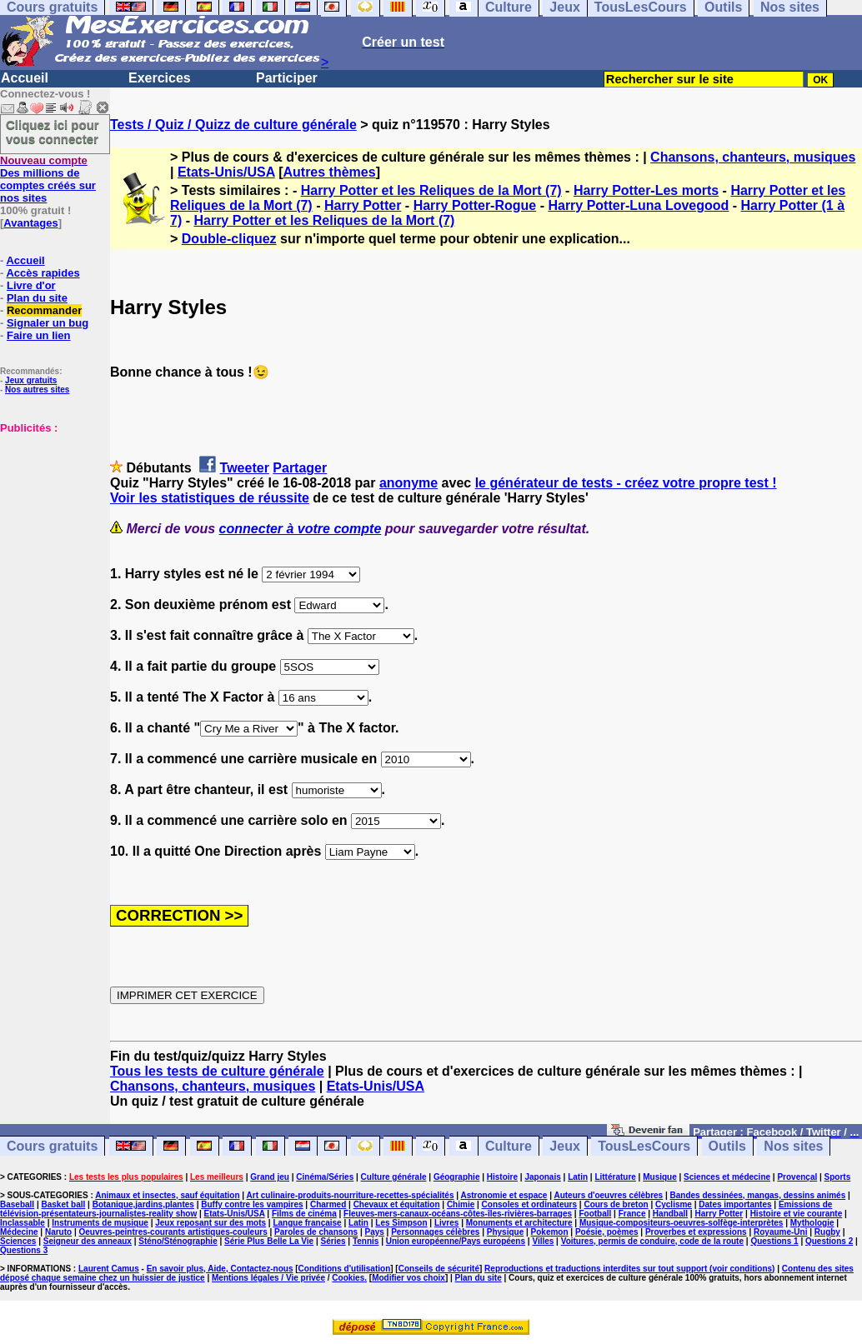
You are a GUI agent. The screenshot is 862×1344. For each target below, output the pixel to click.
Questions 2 (829, 1241)
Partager (300, 468)
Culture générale (394, 1177)
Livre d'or (31, 285)
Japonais (542, 1177)
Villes (543, 1241)
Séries (333, 1241)
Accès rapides (42, 273)
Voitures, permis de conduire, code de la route (652, 1241)
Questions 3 (24, 1250)
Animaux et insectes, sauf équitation (167, 1195)
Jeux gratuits (31, 380)
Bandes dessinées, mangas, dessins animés (758, 1195)
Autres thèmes (329, 172)
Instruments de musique (100, 1222)
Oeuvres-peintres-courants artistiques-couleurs (173, 1232)
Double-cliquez (229, 239)
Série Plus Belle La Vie (268, 1241)
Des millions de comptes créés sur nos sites (48, 179)
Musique (660, 1177)
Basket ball (64, 1204)
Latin (578, 1177)
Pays (373, 1232)
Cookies (348, 1277)
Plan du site (37, 298)
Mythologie (812, 1222)
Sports (837, 1177)
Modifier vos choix (408, 1277)
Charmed (328, 1204)
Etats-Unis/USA (226, 172)
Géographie (457, 1177)
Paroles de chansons (316, 1232)
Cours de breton (616, 1204)
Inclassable (22, 1222)
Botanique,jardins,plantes (143, 1204)
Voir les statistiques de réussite (209, 498)
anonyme (408, 483)
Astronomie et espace (503, 1195)
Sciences (18, 1241)
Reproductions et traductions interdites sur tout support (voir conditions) (629, 1268)
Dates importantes (735, 1204)
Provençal (797, 1177)
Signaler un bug (47, 323)
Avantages (30, 223)
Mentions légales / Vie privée (268, 1277)
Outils (727, 1146)
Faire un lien (39, 335)
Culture (508, 1146)
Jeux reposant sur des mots (210, 1222)
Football (595, 1213)
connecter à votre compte (300, 529)
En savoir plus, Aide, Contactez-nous (220, 1268)
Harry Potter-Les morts (646, 190)
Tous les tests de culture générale (217, 1071)
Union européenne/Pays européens (455, 1241)
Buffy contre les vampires (252, 1204)
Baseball (17, 1204)
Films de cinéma (304, 1213)
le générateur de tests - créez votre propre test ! (626, 483)
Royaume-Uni (780, 1232)
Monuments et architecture (519, 1222)
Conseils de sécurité (438, 1268)
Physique (505, 1232)
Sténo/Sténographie (177, 1241)
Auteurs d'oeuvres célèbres (608, 1195)
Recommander (44, 310)
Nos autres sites (37, 389)
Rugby (827, 1232)
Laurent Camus (108, 1268)
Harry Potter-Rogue (475, 205)
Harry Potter (362, 205)
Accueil (24, 78)
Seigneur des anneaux (87, 1241)
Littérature (614, 1177)
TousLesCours (644, 1146)
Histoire (502, 1177)
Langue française (307, 1222)
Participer (287, 78)
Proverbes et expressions (696, 1232)
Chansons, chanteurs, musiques (752, 157)
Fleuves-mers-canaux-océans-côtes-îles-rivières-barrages (457, 1213)
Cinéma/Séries (324, 1177)
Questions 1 (774, 1241)
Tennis (365, 1241)
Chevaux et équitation (396, 1204)
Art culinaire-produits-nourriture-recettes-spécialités (350, 1195)
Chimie (460, 1204)
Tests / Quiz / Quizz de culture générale (233, 124)
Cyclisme (673, 1204)
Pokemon (550, 1232)
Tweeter (244, 468)
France (632, 1213)
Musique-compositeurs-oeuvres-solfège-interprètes (681, 1222)
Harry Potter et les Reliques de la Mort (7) (431, 190)
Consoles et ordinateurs (529, 1204)
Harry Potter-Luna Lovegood (638, 205)
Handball (670, 1213)
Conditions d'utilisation (344, 1268)
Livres (446, 1222)
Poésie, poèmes (607, 1232)
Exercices (159, 78)
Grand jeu (269, 1177)
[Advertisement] (50, 517)
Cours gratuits (52, 1146)
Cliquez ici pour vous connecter (52, 131)
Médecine (19, 1232)
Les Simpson (401, 1222)
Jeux (564, 1146)
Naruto (58, 1232)
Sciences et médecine (727, 1177)
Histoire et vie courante (796, 1213)
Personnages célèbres (435, 1232)
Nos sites (793, 1146)
